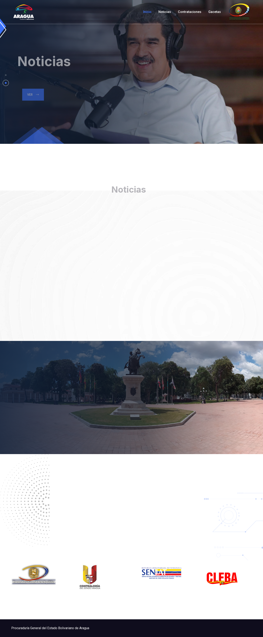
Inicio (147, 12)
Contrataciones (189, 12)
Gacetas (214, 12)
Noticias (164, 12)
